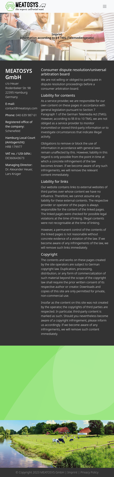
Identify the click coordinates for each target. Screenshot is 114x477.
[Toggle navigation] (105, 6)
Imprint (72, 472)
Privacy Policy (89, 472)
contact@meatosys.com (21, 108)
